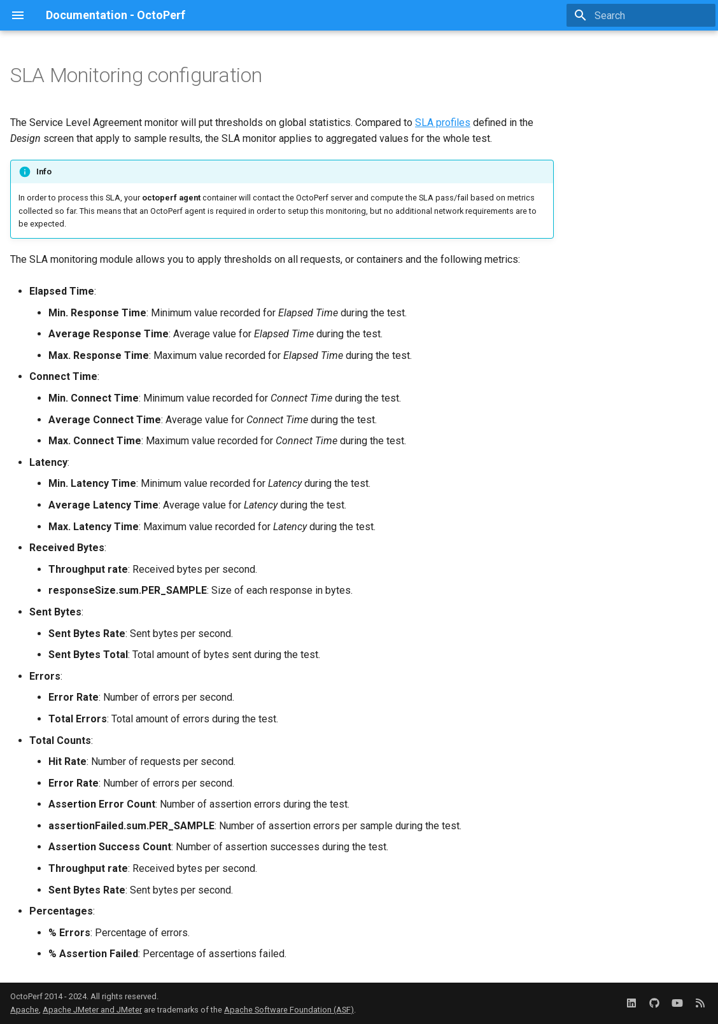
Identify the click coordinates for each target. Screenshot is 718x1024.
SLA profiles (442, 122)
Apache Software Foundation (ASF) (289, 1009)
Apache (24, 1009)
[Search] (641, 15)
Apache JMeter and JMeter (92, 1009)
